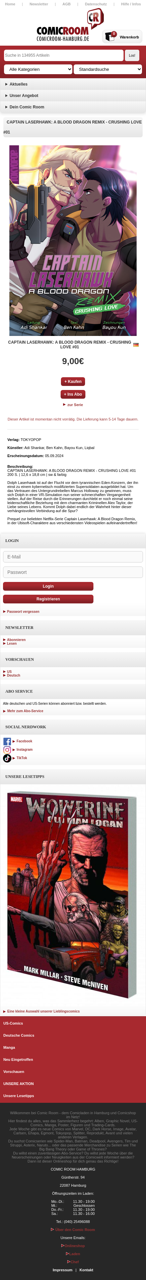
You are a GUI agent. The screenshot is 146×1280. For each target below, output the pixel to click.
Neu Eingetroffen (18, 1059)
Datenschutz (96, 4)
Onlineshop (73, 1246)
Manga (9, 1047)
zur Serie (73, 405)
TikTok (15, 758)
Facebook (17, 741)
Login (48, 586)
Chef (73, 1262)
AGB (67, 4)
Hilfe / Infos (131, 4)
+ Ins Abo (73, 394)
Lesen (12, 643)
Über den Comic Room (73, 1230)
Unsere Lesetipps (18, 1096)
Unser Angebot (24, 95)
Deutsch (13, 675)
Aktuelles (18, 84)
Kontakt (86, 1270)
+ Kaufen (72, 381)
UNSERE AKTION (18, 1084)
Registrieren (48, 599)
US (9, 672)
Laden (73, 1254)
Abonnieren (16, 640)
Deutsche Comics (18, 1035)
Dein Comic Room (27, 107)
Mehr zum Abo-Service (23, 711)
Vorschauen (13, 1072)
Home (10, 4)
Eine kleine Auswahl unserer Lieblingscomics (41, 1011)
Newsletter (38, 4)
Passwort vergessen (23, 611)
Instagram (17, 749)
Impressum (63, 1270)
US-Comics (13, 1023)
